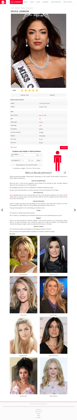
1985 (44, 115)
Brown (41, 139)
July (40, 115)
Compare (16, 2)
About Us (38, 409)
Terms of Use (38, 411)
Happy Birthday (56, 2)
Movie (32, 2)
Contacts (38, 417)
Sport (38, 2)
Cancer (41, 122)
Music (26, 2)
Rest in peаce (68, 2)
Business (45, 2)
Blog (38, 415)
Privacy (38, 413)
